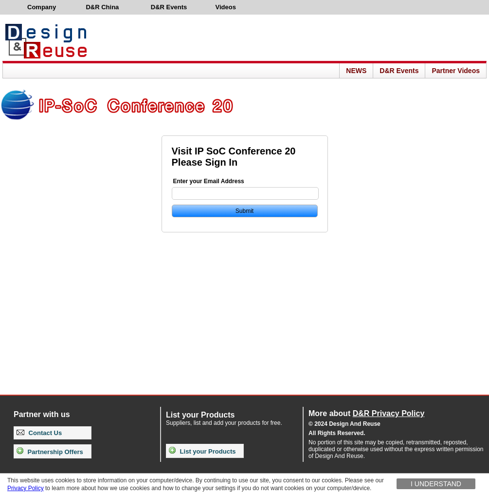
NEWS (356, 71)
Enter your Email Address (208, 181)
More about (366, 413)
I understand (436, 484)
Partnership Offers (50, 452)
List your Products (202, 451)
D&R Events (399, 71)
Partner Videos (456, 71)
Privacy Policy (25, 488)
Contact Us (39, 433)
